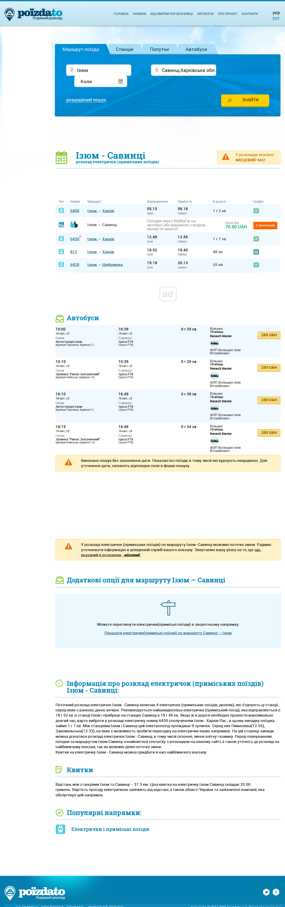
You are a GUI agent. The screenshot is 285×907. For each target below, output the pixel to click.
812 (73, 240)
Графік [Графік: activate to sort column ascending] (258, 190)
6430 (74, 227)
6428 (74, 253)
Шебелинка (112, 253)
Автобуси (196, 49)
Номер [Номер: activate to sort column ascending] (75, 190)
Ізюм (92, 199)
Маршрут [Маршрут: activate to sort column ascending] (94, 190)
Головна (121, 13)
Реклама (75, 896)
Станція (124, 49)
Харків (108, 199)
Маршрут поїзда (80, 49)
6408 (74, 199)
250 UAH (269, 323)
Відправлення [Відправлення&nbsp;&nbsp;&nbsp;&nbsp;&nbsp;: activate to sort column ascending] (159, 190)
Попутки (159, 49)
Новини (139, 13)
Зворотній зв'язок (105, 896)
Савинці (182, 202)
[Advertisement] (168, 122)
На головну (27, 896)
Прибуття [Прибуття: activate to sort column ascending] (185, 190)
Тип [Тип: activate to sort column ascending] (61, 190)
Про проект (227, 13)
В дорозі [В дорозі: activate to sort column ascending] (219, 190)
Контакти (250, 13)
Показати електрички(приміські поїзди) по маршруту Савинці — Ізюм (168, 621)
